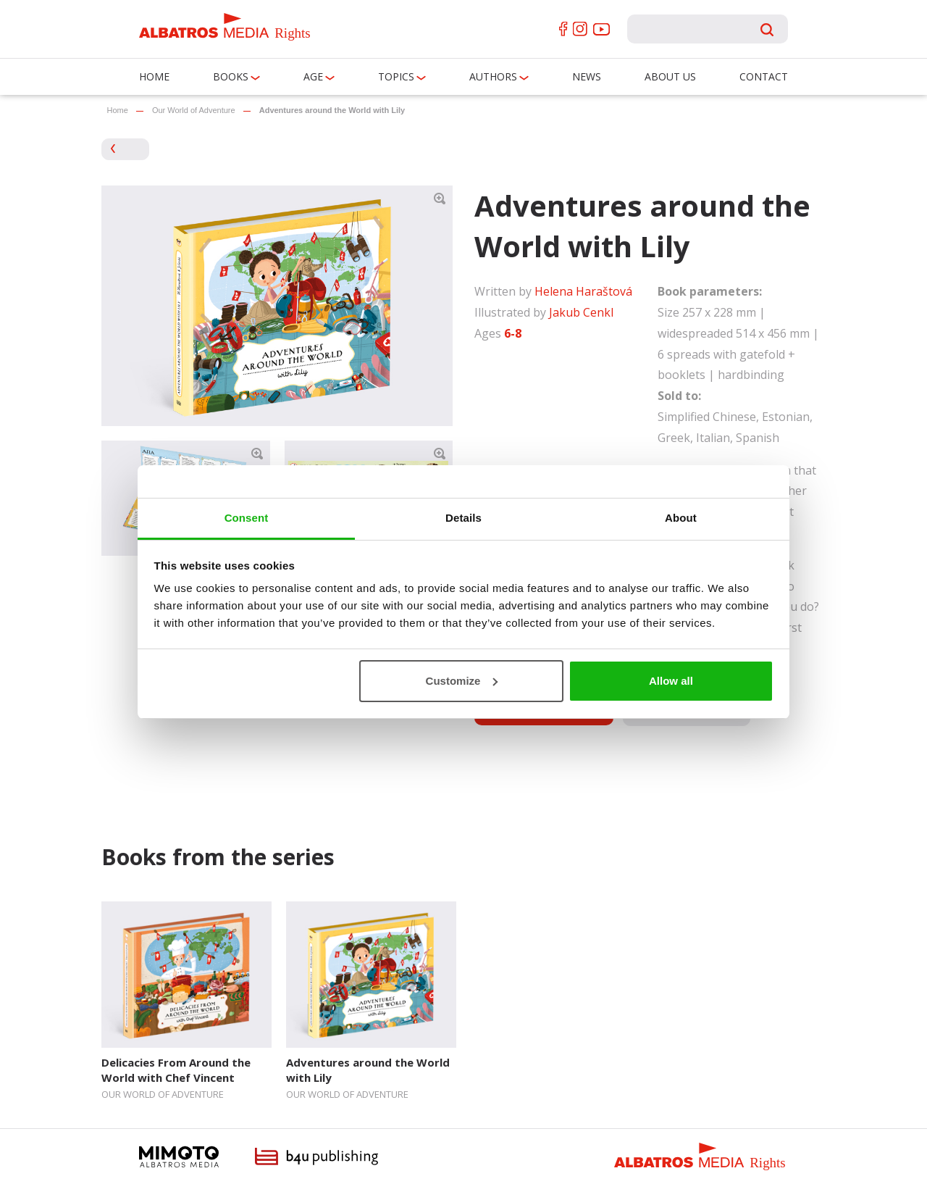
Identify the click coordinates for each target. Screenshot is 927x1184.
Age (313, 76)
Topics (396, 76)
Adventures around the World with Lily (368, 1070)
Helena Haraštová (583, 291)
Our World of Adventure (193, 110)
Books (230, 76)
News (586, 76)
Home (154, 76)
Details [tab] (463, 518)
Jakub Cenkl (581, 312)
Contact (763, 76)
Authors (493, 76)
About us (670, 76)
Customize (462, 681)
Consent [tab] (247, 518)
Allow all (671, 681)
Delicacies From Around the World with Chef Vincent (176, 1070)
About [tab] (681, 518)
